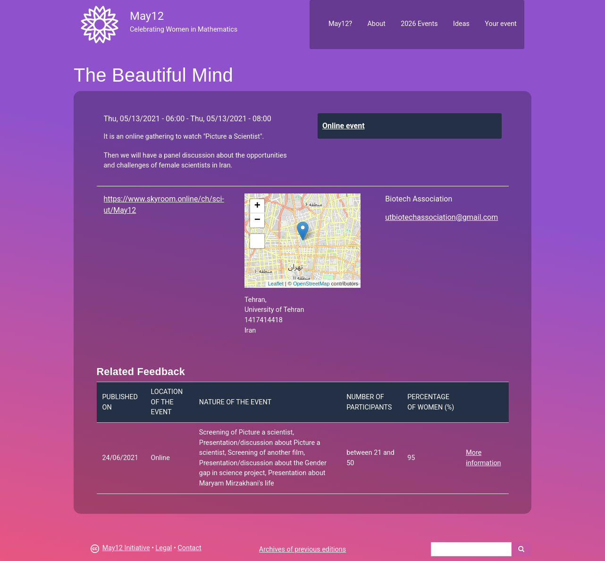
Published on (120, 402)
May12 (147, 16)
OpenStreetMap (311, 283)
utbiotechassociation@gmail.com (441, 217)
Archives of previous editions (302, 549)
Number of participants (369, 402)
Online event (343, 125)
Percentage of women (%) (430, 402)
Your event (500, 24)
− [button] (257, 220)
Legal (164, 548)
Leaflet (276, 283)
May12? (340, 24)
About (376, 24)
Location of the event (167, 402)
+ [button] (257, 206)
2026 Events (419, 24)
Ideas (461, 24)
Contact (189, 548)
